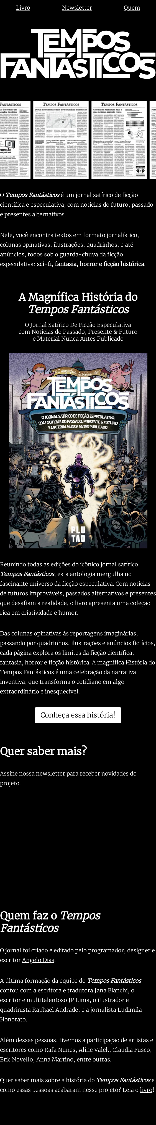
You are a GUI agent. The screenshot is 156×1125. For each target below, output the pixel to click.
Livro (23, 7)
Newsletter (77, 7)
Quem (132, 7)
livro (146, 1089)
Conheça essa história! (78, 715)
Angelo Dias (38, 959)
